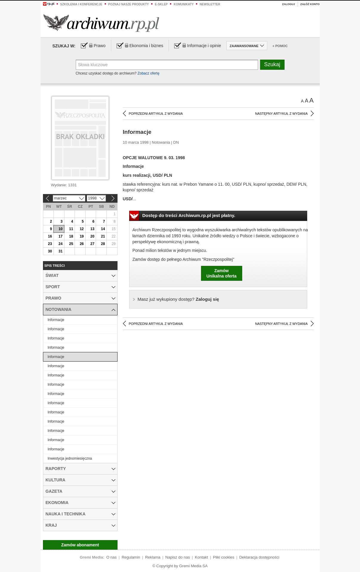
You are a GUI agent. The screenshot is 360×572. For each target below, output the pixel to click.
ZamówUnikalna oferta (221, 273)
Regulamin (131, 557)
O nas (111, 557)
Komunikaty (184, 4)
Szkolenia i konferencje (81, 4)
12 (82, 229)
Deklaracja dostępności (259, 557)
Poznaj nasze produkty (128, 4)
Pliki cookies (223, 557)
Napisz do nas (177, 557)
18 (71, 236)
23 (50, 244)
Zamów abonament (80, 544)
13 (92, 229)
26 (82, 244)
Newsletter (210, 4)
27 (92, 244)
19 (82, 236)
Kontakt (201, 557)
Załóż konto (310, 4)
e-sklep (161, 4)
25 (71, 244)
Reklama (152, 557)
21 (103, 236)
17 (60, 236)
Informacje (56, 320)
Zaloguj (288, 4)
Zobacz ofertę (148, 73)
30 (50, 251)
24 (60, 244)
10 (60, 229)
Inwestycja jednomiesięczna (70, 458)
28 (103, 244)
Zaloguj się (178, 299)
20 (92, 236)
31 (60, 251)
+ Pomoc (280, 46)
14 (103, 229)
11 (71, 229)
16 (50, 236)
